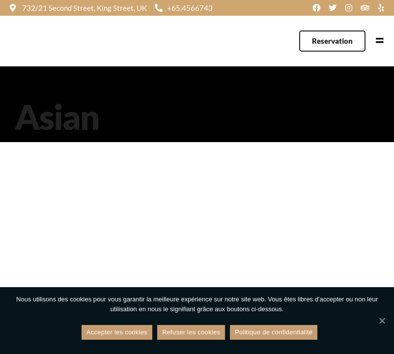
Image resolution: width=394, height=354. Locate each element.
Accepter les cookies (116, 332)
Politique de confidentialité (273, 332)
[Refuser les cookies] (382, 320)
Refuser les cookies (191, 332)
